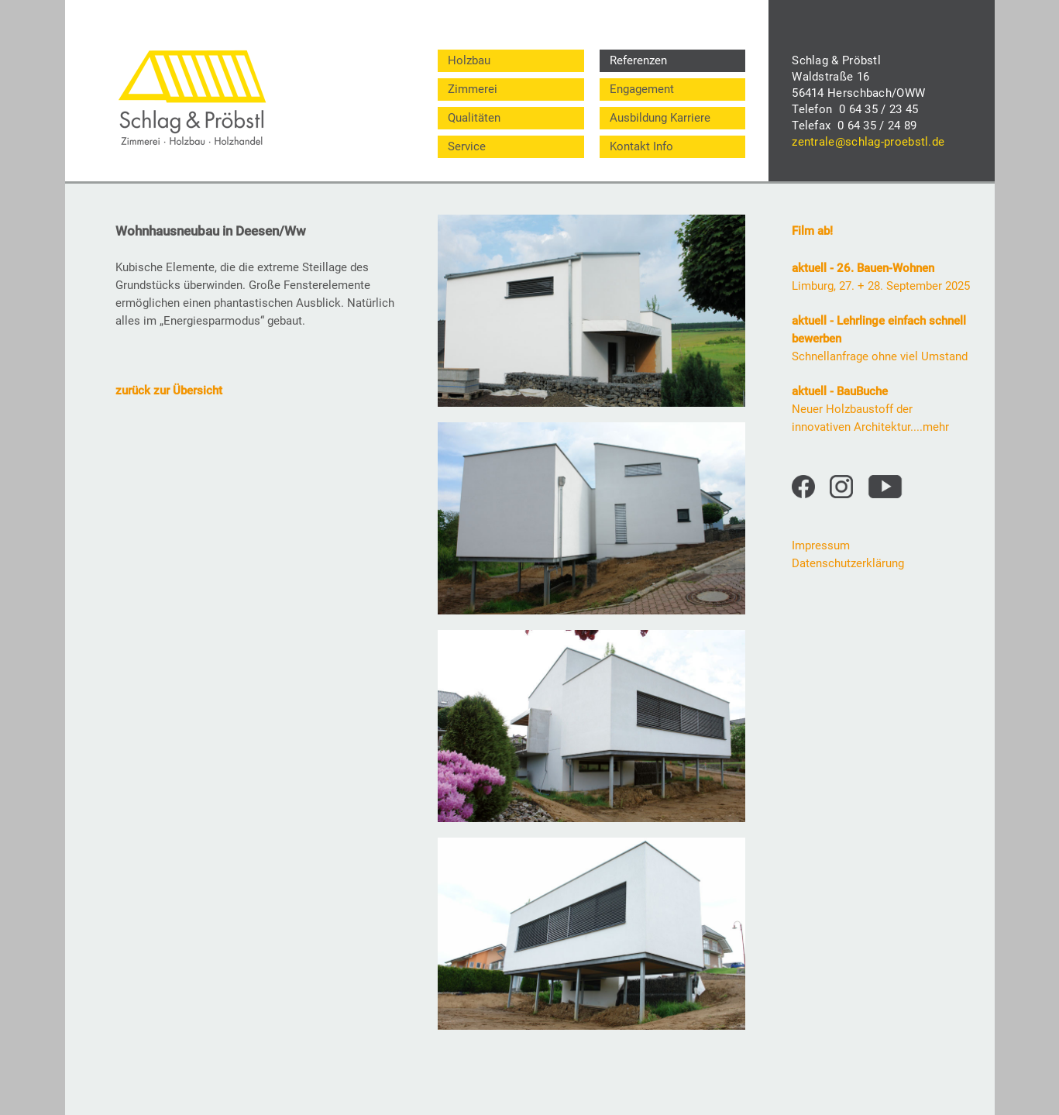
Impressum (821, 545)
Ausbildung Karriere (660, 118)
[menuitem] (510, 60)
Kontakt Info (641, 146)
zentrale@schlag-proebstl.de (868, 142)
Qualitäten (474, 118)
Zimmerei (472, 89)
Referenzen (638, 60)
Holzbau (469, 60)
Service (467, 146)
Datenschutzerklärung (848, 563)
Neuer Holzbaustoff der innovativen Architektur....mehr (870, 409)
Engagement (642, 89)
